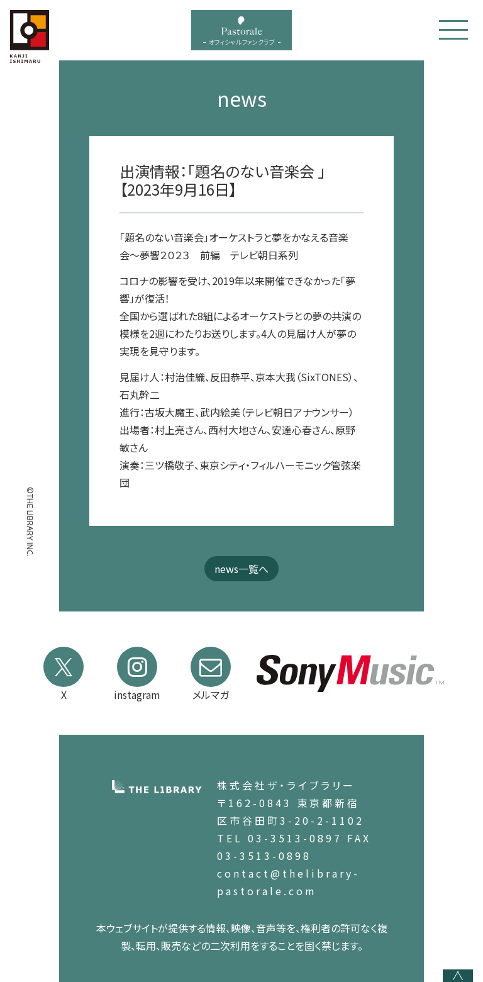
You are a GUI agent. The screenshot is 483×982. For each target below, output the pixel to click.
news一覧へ (241, 568)
